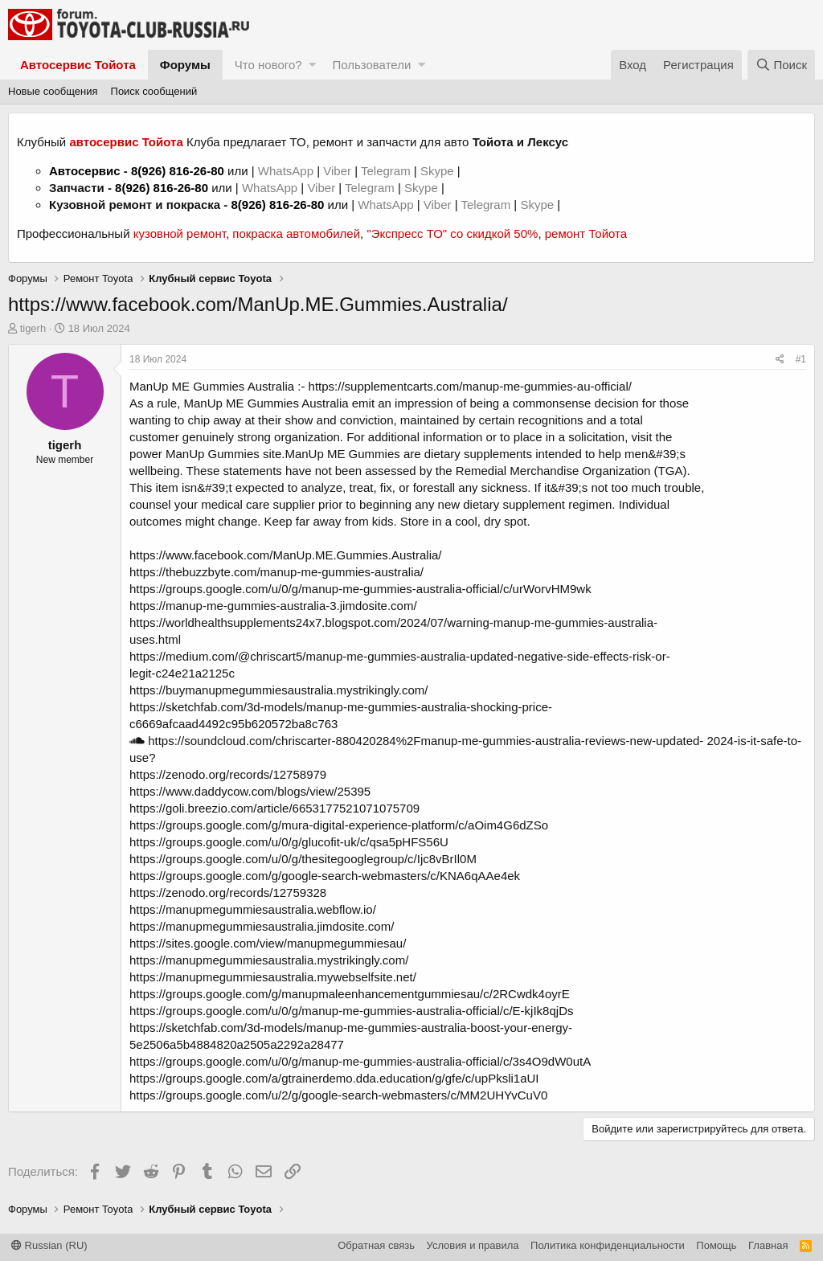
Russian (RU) (49, 1245)
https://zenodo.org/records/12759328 (227, 892)
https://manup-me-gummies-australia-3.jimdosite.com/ (273, 605)
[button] (312, 65)
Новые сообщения (53, 91)
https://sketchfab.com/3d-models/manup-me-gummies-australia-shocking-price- (340, 707)
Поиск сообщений (154, 91)
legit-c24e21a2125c (182, 673)
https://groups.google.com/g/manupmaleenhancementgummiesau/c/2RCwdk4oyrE (349, 994)
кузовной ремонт (179, 233)
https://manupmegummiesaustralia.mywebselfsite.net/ (272, 977)
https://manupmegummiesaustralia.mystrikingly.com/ (268, 960)
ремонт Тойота (586, 233)
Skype (438, 171)
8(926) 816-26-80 (177, 171)
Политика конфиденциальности (607, 1245)
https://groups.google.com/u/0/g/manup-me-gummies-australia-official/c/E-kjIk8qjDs (351, 1010)
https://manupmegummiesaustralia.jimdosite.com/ (261, 926)
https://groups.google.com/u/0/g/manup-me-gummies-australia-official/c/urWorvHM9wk (360, 589)
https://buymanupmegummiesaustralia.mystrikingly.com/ (278, 690)
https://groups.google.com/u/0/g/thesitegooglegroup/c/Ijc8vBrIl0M (303, 859)
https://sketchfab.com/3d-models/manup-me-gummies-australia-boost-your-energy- (350, 1027)
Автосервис (85, 171)
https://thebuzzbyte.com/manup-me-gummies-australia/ (276, 572)
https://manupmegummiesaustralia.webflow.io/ (252, 909)
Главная (768, 1245)
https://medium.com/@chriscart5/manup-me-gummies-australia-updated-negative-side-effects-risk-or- (399, 656)
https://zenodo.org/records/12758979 (227, 774)
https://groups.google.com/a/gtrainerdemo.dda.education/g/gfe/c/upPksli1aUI (333, 1078)
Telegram (387, 171)
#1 (801, 359)
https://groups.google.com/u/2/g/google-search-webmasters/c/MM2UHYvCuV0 (338, 1095)
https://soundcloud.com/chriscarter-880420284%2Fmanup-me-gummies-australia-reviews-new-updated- (416, 740)
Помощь (716, 1245)
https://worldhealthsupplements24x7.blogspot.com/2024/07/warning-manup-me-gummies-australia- (393, 622)
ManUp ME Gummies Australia (211, 386)
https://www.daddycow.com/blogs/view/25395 (250, 791)
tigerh (33, 328)
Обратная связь (376, 1245)
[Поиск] (781, 65)
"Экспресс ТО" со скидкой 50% (452, 233)
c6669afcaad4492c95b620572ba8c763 (233, 724)
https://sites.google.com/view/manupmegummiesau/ (267, 943)
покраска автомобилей (296, 233)
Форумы (185, 65)
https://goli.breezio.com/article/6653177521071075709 (274, 808)
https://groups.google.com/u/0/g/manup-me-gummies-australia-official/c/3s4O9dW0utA (360, 1061)
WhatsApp (287, 171)
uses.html (155, 639)
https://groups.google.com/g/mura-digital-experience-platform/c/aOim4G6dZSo (338, 825)
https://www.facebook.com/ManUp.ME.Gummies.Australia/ (285, 555)
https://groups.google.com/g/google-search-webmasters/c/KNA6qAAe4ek (324, 875)
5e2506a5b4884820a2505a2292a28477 (236, 1044)
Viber (337, 171)
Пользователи (371, 65)
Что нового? (268, 65)
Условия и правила (473, 1245)
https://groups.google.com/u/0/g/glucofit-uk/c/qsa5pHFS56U (288, 842)
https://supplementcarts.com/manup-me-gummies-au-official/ (470, 386)
